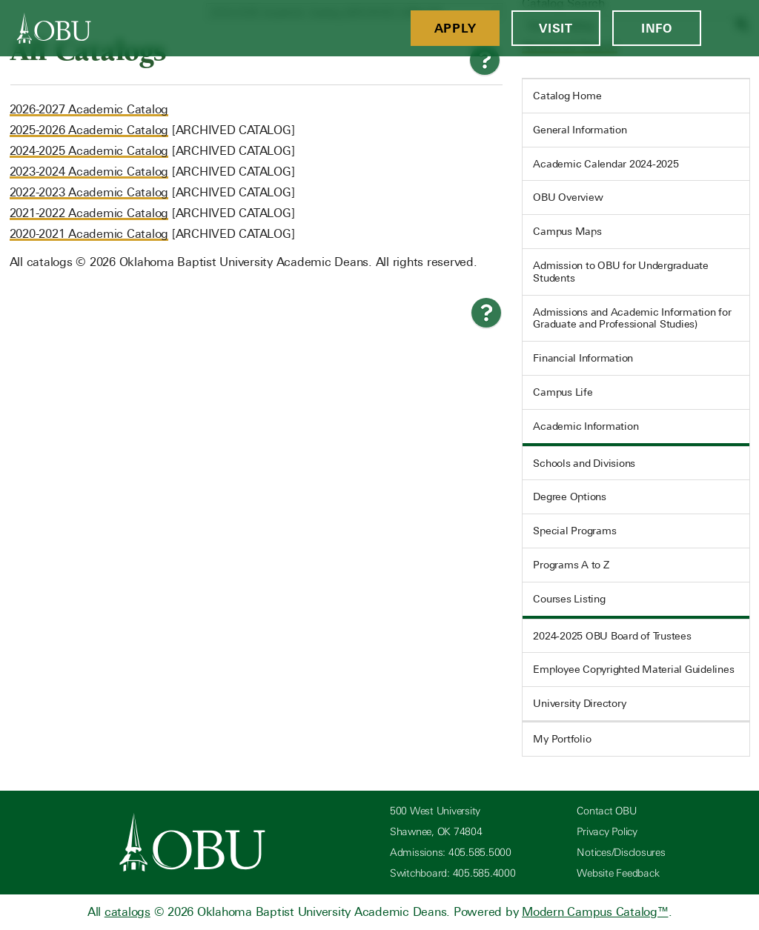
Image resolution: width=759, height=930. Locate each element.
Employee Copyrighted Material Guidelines (633, 669)
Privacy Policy (607, 832)
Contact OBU (606, 811)
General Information (579, 130)
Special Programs (574, 531)
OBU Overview (568, 197)
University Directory (579, 703)
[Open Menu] (730, 28)
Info (656, 28)
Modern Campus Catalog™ (595, 912)
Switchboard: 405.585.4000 (453, 873)
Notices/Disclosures (621, 852)
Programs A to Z (571, 565)
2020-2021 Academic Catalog (89, 234)
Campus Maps (567, 231)
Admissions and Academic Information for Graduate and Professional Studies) (632, 318)
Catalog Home (567, 96)
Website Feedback (618, 873)
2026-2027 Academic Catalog (89, 109)
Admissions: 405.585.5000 (450, 852)
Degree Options (569, 496)
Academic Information (585, 426)
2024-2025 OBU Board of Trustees (612, 636)
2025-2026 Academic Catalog (89, 130)
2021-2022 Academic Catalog (89, 213)
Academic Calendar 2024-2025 (605, 164)
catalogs (127, 912)
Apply (455, 28)
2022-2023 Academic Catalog (89, 192)
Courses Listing (569, 599)
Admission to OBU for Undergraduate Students (621, 271)
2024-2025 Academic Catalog (89, 151)
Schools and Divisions (584, 463)
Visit (556, 28)
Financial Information (583, 358)
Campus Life (562, 392)
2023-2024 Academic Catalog (89, 172)
